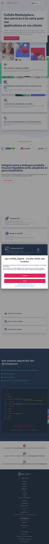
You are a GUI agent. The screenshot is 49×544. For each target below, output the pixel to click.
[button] (24, 276)
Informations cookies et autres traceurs (25, 285)
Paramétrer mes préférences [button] (25, 284)
